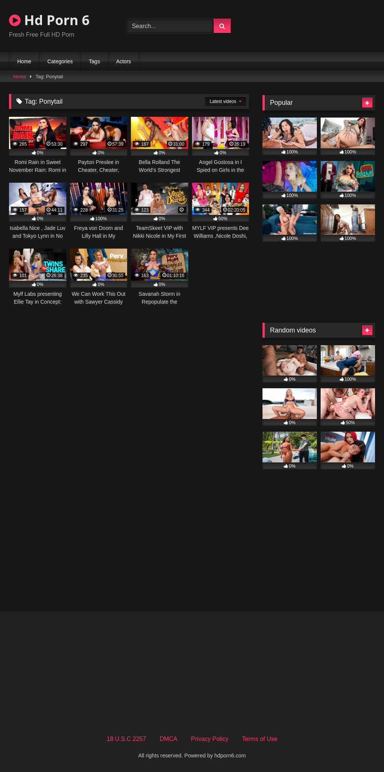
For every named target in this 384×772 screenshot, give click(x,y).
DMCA (168, 739)
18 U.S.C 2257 (126, 739)
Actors (123, 61)
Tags (94, 61)
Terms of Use (259, 739)
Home (24, 61)
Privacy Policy (209, 739)
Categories (60, 61)
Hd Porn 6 (49, 20)
